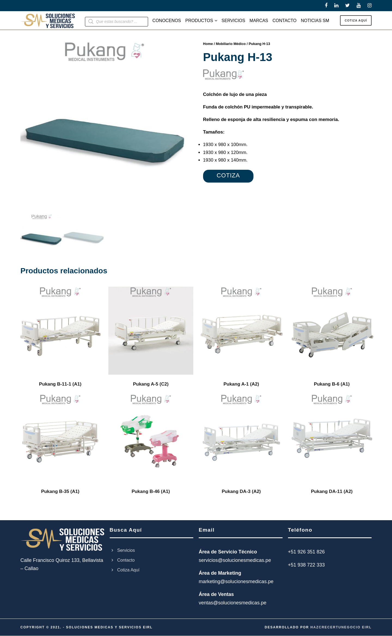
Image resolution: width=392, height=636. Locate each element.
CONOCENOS (166, 20)
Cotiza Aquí (128, 570)
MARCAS (259, 20)
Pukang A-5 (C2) (151, 384)
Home (208, 44)
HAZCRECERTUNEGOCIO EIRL (341, 627)
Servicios (126, 550)
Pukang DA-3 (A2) (241, 491)
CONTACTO (284, 20)
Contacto (126, 560)
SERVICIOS (233, 20)
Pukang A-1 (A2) (241, 384)
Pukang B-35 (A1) (60, 491)
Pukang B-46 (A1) (150, 491)
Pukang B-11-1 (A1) (60, 384)
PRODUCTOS (199, 20)
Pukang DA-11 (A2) (332, 491)
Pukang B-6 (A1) (332, 384)
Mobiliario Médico (231, 44)
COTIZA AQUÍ (356, 20)
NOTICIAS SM (315, 20)
